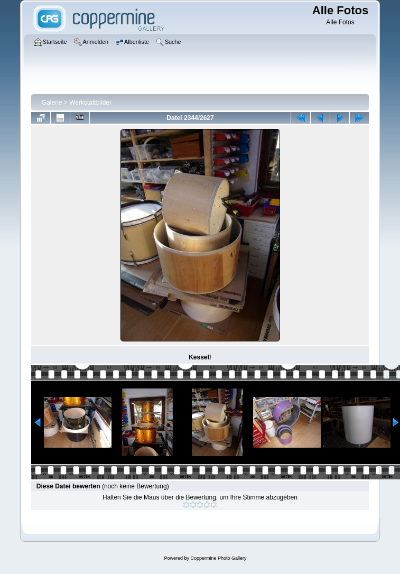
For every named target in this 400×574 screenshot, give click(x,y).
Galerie (52, 102)
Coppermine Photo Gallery (218, 558)
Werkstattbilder (90, 102)
